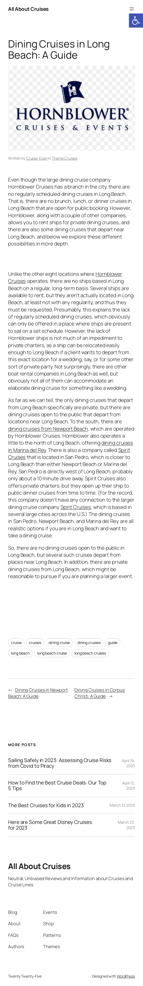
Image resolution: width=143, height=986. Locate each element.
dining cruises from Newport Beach (48, 428)
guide (112, 642)
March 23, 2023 (126, 825)
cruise (16, 642)
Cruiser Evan (36, 158)
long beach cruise (52, 653)
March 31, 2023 (122, 805)
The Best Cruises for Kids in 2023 (46, 805)
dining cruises (89, 642)
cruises (35, 642)
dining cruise (59, 642)
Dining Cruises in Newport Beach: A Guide (37, 693)
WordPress (126, 976)
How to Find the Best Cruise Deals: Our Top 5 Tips (57, 785)
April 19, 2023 (128, 763)
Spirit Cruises (75, 507)
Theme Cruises (64, 158)
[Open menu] (131, 9)
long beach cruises (90, 653)
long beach (20, 653)
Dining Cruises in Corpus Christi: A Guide (99, 693)
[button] (136, 21)
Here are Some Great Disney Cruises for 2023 (50, 825)
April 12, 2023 (128, 785)
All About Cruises (28, 8)
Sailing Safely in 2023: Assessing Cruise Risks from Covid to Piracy (59, 763)
